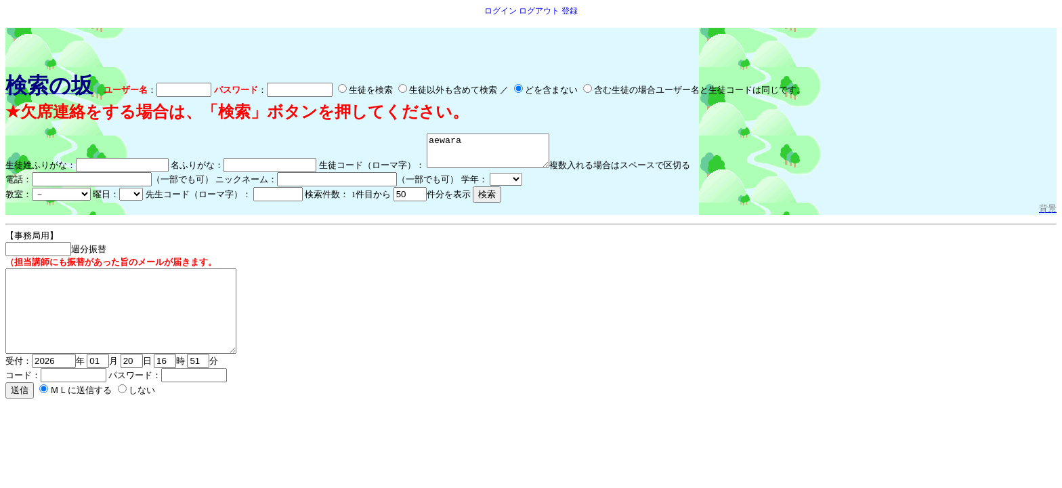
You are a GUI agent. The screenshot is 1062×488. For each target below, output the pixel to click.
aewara (495, 154)
